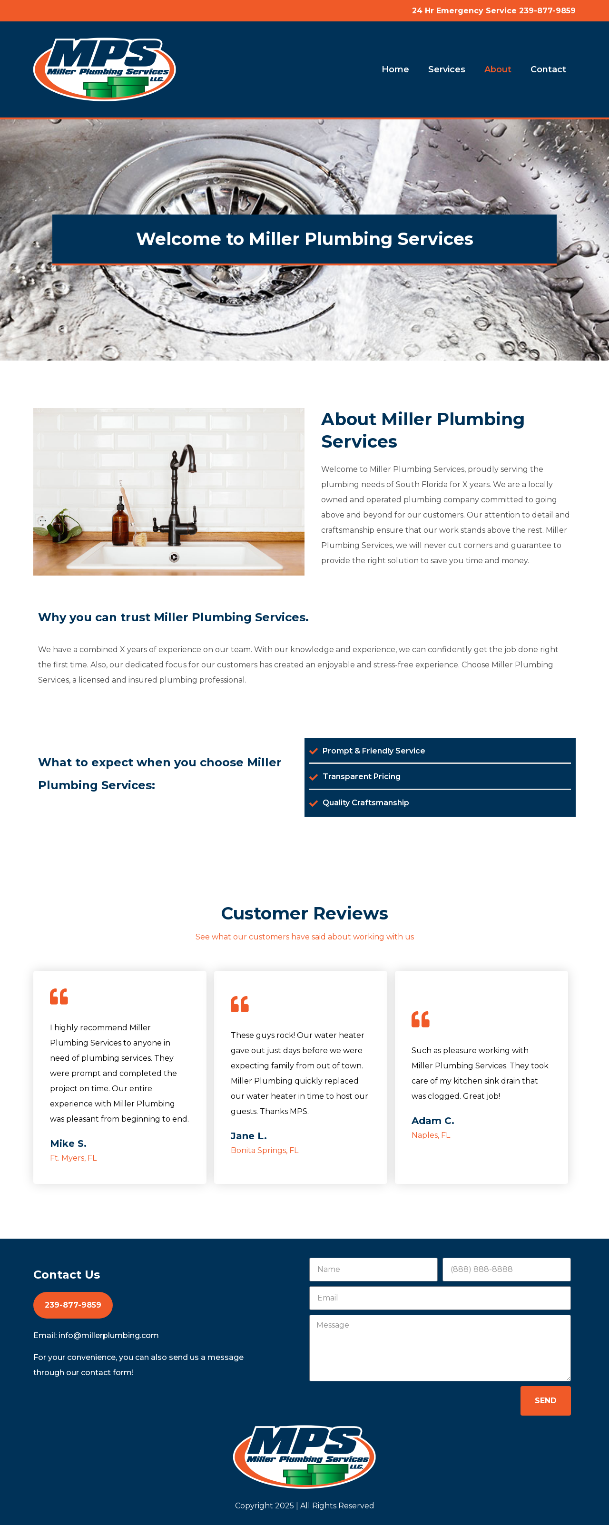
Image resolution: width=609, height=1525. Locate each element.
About (497, 69)
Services (446, 69)
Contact (548, 69)
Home (395, 69)
